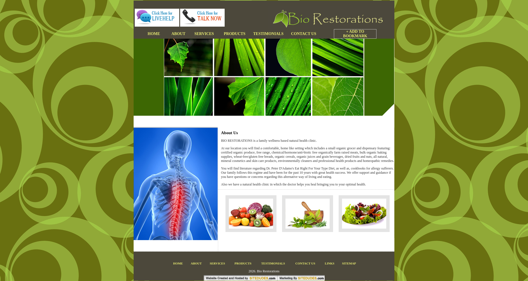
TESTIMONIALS (273, 263)
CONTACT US (305, 263)
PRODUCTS (243, 263)
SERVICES (217, 263)
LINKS (329, 263)
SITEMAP (349, 263)
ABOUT (196, 263)
